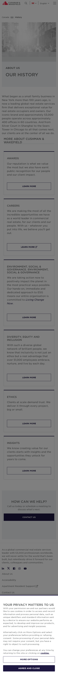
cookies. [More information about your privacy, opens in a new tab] (45, 657)
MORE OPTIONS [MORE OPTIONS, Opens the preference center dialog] (29, 663)
